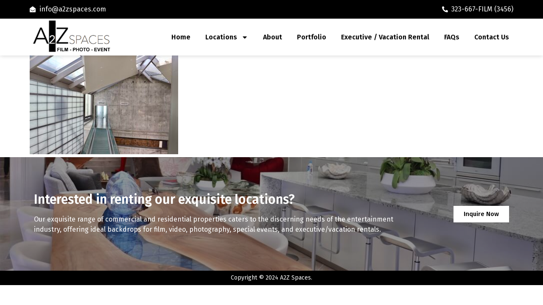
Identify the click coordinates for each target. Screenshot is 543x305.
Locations (226, 37)
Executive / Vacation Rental (385, 37)
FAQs (451, 37)
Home (180, 37)
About (272, 37)
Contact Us (491, 37)
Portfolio (311, 37)
